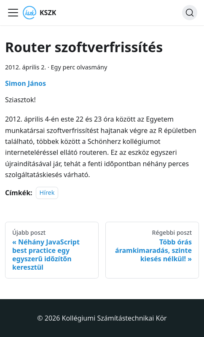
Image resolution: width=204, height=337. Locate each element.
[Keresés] (189, 12)
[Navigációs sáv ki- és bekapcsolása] (13, 12)
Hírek (47, 193)
